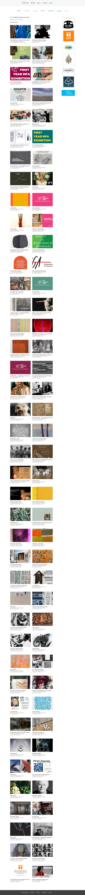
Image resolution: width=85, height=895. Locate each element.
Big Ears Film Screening (15, 501)
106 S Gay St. (21, 41)
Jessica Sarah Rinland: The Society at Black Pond (21, 480)
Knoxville (59, 10)
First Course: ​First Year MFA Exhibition (40, 774)
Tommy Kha (12, 606)
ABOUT (39, 3)
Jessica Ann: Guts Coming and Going (18, 858)
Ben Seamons (13, 669)
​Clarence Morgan (36, 711)
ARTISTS (33, 3)
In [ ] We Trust (13, 207)
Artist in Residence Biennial (38, 249)
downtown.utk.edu (13, 19)
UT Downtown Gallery (14, 41)
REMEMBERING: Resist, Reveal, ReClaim (41, 82)
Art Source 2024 (35, 166)
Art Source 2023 (35, 207)
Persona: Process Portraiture (38, 858)
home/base (12, 417)
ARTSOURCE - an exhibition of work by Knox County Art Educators (25, 375)
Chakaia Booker (35, 648)
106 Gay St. (21, 544)
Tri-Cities (66, 10)
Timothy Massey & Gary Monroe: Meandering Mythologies (45, 837)
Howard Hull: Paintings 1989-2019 (39, 564)
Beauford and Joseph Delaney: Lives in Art (41, 396)
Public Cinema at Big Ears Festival (40, 606)
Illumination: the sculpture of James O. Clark (42, 333)
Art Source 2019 (35, 585)
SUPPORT (44, 3)
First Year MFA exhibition (15, 270)
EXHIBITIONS (25, 3)
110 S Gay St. (21, 146)
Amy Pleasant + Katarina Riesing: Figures (19, 249)
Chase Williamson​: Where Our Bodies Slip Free (20, 40)
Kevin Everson (35, 816)
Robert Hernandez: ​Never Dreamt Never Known (42, 61)
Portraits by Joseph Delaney (16, 648)
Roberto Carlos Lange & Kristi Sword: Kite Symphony (44, 103)
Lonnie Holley (13, 228)
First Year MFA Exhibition (15, 82)
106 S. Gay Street (22, 356)
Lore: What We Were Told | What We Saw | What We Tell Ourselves (24, 145)
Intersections (13, 837)
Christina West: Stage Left (38, 732)
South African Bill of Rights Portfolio (18, 627)
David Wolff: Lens (14, 522)
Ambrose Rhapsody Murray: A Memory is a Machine (21, 124)
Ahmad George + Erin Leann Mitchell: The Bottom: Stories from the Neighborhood (28, 166)
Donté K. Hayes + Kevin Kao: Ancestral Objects (20, 61)
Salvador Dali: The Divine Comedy (17, 396)
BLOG (50, 3)
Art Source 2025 (13, 103)
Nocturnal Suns (13, 753)
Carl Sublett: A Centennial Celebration (18, 585)
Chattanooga (51, 10)
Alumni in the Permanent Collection (18, 690)
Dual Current (13, 774)
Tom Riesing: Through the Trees (39, 438)
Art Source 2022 (35, 291)
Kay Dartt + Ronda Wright (38, 228)
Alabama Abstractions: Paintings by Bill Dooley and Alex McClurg (24, 354)
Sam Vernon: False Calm (15, 543)
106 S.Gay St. (43, 167)
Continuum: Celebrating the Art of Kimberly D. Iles (43, 690)
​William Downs (35, 124)
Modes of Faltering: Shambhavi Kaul (40, 879)
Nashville (43, 10)
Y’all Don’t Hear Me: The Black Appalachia (19, 186)
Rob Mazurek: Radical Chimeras (39, 40)
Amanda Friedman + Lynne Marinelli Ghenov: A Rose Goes (23, 312)
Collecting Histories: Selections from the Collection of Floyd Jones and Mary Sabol (50, 522)
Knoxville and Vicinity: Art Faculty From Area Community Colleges (47, 375)
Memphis (19, 10)
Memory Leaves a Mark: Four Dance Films (41, 312)
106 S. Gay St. (20, 19)
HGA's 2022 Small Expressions (39, 270)
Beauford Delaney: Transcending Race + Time (42, 417)
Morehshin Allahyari (36, 753)
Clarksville (35, 10)
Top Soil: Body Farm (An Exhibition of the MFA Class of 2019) (23, 879)
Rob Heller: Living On (37, 795)
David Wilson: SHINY (14, 438)
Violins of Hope (35, 627)
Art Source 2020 (35, 480)
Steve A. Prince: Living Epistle (17, 459)
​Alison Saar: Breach (14, 816)
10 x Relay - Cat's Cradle (37, 543)
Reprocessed (13, 795)
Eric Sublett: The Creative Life (16, 291)
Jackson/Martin (27, 10)
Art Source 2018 (13, 711)
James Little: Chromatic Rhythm (17, 333)
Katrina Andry (35, 186)
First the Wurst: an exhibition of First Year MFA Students (44, 459)
